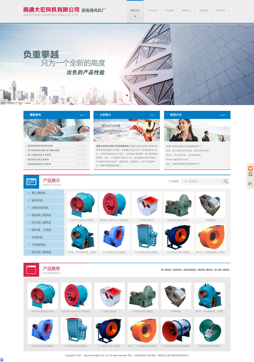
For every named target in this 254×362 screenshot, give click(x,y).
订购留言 (203, 10)
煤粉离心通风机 (41, 215)
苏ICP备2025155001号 (178, 355)
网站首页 (135, 10)
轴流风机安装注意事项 (38, 159)
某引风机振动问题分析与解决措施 (43, 150)
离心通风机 (39, 192)
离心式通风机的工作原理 (39, 155)
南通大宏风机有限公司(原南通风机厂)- (127, 66)
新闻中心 (186, 10)
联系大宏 (220, 10)
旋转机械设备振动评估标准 (40, 146)
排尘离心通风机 (41, 222)
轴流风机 (37, 200)
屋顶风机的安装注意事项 (39, 164)
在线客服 (250, 171)
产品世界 (169, 10)
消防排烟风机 (40, 207)
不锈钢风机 (39, 244)
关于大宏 (152, 10)
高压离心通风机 (41, 252)
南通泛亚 (162, 355)
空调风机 (37, 237)
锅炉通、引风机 (41, 229)
